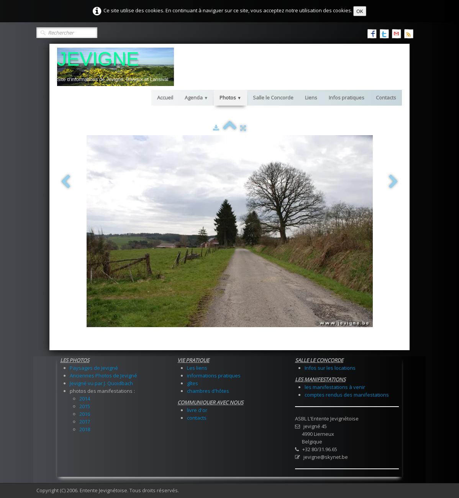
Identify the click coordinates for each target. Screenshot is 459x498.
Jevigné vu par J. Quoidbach (101, 383)
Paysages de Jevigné (94, 367)
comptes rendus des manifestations (347, 394)
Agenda (196, 97)
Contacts (386, 97)
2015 (84, 406)
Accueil (165, 97)
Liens (311, 97)
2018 (84, 429)
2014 (84, 398)
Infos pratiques (346, 97)
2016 (84, 413)
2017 (84, 421)
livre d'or (197, 410)
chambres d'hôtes (208, 390)
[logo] (115, 67)
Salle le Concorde (273, 97)
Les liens (197, 367)
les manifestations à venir (335, 387)
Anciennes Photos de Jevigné (103, 375)
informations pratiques (214, 375)
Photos (230, 97)
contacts (197, 417)
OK (359, 11)
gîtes (192, 383)
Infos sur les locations (330, 367)
